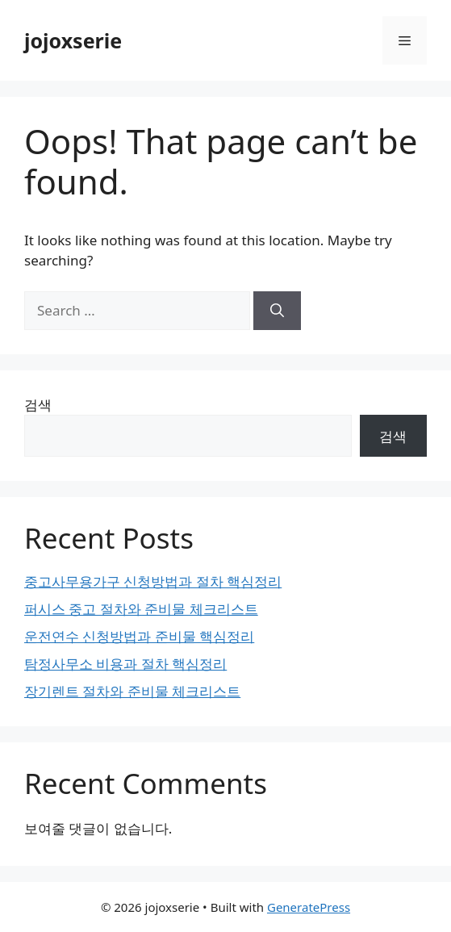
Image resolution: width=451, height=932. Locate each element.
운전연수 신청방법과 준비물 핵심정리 (139, 636)
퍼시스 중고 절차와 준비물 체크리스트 (141, 609)
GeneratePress (308, 907)
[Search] (277, 310)
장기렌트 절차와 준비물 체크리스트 (132, 691)
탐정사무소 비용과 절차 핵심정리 (125, 663)
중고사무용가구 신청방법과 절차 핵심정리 (153, 581)
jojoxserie (73, 40)
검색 (38, 404)
